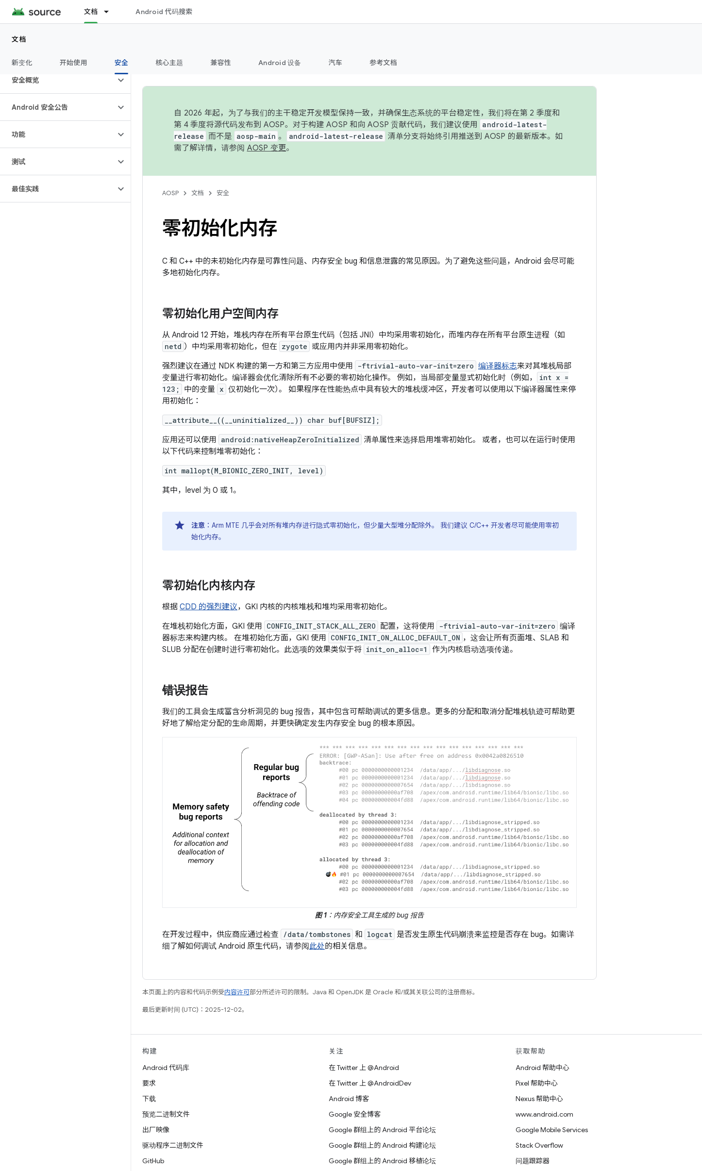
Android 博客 (349, 1098)
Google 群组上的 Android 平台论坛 (382, 1129)
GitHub (153, 1160)
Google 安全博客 (355, 1114)
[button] (57, 80)
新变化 (22, 62)
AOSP (170, 193)
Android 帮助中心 (542, 1067)
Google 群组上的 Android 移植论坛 (382, 1160)
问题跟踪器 (533, 1160)
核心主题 (169, 62)
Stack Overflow (539, 1145)
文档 (19, 39)
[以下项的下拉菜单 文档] (111, 11)
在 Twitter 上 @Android (364, 1067)
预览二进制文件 (166, 1114)
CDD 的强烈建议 (208, 607)
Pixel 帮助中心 (537, 1083)
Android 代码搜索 (163, 11)
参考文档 (383, 62)
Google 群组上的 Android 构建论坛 (382, 1145)
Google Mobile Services (552, 1129)
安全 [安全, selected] (122, 62)
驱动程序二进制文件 (172, 1145)
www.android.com (544, 1114)
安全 (223, 193)
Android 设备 (279, 62)
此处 (317, 946)
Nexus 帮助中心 (539, 1098)
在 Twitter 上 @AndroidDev (370, 1083)
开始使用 (73, 62)
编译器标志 (497, 366)
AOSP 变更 (266, 148)
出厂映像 (155, 1129)
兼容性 (220, 62)
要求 (149, 1083)
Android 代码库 (165, 1067)
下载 (149, 1098)
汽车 (336, 62)
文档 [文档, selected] (91, 11)
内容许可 (237, 992)
